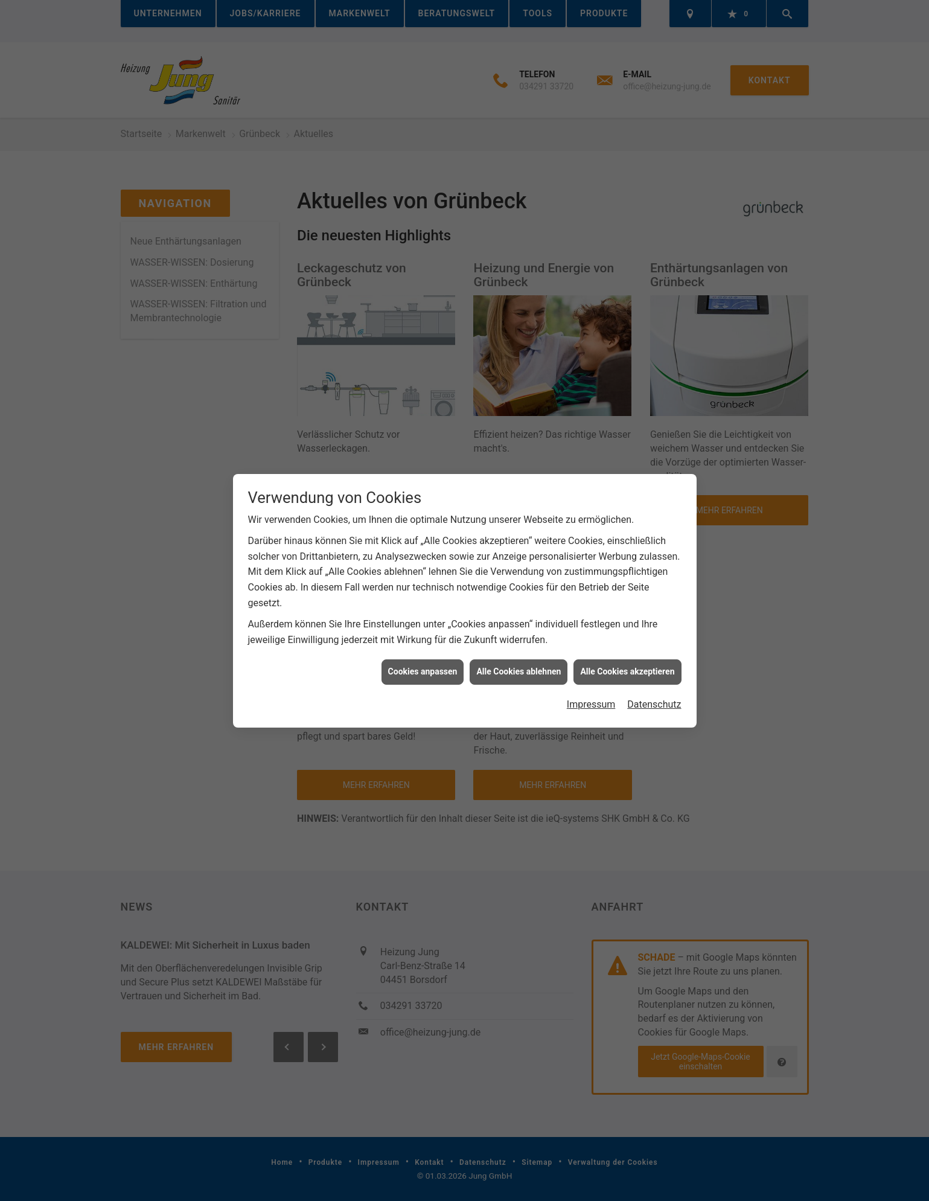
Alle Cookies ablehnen (518, 662)
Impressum (591, 694)
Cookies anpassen (423, 662)
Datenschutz (654, 694)
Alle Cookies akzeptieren (627, 662)
